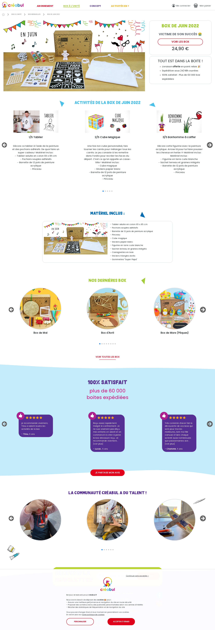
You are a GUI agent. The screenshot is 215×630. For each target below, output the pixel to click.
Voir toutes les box (108, 357)
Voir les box (180, 42)
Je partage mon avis (107, 473)
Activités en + (120, 6)
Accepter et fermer (121, 621)
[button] (4, 145)
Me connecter (183, 6)
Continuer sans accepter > (137, 576)
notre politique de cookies (93, 614)
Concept (95, 6)
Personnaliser (80, 621)
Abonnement (45, 6)
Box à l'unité (71, 6)
